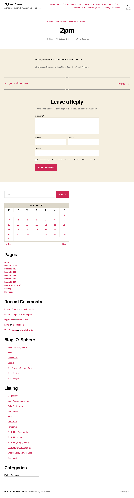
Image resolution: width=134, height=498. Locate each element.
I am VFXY (12, 422)
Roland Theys (10, 309)
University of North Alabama (78, 67)
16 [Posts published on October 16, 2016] (64, 225)
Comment (39, 116)
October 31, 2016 (66, 39)
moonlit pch (26, 314)
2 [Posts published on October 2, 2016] (64, 215)
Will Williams (10, 330)
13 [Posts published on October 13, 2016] (36, 225)
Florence (49, 67)
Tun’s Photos (13, 373)
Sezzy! (11, 363)
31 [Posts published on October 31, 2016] (9, 239)
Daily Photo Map (15, 406)
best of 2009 (63, 4)
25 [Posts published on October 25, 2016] (18, 234)
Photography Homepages (19, 448)
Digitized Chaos (13, 4)
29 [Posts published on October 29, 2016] (55, 234)
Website (38, 149)
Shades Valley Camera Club (20, 453)
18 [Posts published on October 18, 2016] (18, 230)
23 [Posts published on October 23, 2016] (64, 230)
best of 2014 (79, 8)
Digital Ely (9, 320)
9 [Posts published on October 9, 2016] (64, 220)
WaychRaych (13, 378)
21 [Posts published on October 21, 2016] (46, 230)
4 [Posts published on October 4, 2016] (18, 220)
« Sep (8, 244)
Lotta (6, 325)
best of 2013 (114, 4)
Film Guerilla (13, 411)
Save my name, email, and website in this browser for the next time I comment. (66, 160)
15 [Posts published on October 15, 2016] (55, 225)
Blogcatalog (13, 396)
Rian (50, 39)
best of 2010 (76, 4)
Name (38, 138)
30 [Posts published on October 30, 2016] (64, 234)
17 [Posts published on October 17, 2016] (9, 230)
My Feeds (116, 8)
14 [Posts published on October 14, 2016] (46, 225)
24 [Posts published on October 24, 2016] (9, 234)
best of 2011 (89, 4)
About (52, 4)
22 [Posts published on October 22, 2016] (55, 230)
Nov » (65, 244)
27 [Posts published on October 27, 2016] (36, 234)
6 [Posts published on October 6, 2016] (36, 220)
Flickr (10, 416)
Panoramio (12, 427)
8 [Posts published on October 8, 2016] (54, 220)
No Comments (85, 39)
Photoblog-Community (18, 432)
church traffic (27, 309)
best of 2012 (101, 4)
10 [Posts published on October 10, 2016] (9, 225)
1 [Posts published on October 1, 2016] (54, 215)
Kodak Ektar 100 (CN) (56, 22)
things (84, 22)
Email (71, 138)
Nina (10, 352)
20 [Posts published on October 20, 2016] (36, 230)
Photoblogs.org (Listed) (18, 442)
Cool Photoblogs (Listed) (19, 401)
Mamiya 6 (73, 22)
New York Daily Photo (18, 347)
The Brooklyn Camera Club (20, 368)
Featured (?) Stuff (94, 8)
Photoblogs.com (15, 437)
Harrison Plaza (60, 67)
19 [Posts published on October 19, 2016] (27, 230)
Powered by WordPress (40, 492)
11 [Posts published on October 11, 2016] (18, 225)
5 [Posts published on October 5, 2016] (27, 220)
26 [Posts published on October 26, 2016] (27, 234)
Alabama (41, 67)
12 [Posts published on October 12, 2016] (27, 225)
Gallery (107, 8)
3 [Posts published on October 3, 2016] (9, 220)
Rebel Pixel (12, 358)
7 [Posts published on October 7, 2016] (45, 220)
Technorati (12, 458)
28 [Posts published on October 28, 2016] (46, 234)
